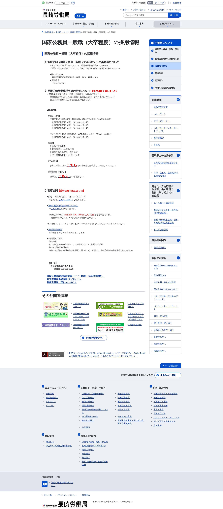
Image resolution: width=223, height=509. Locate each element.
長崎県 (157, 145)
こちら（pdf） (65, 200)
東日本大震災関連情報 (165, 88)
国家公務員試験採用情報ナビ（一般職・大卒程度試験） (75, 276)
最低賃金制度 (88, 417)
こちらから (56, 209)
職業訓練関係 (88, 402)
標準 (150, 3)
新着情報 (50, 390)
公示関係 (86, 424)
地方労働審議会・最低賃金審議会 (95, 457)
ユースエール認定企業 (164, 204)
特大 (162, 3)
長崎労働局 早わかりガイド (62, 282)
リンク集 (48, 490)
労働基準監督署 (161, 107)
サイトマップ (175, 10)
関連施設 (159, 73)
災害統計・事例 (161, 398)
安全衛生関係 (124, 390)
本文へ (125, 10)
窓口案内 (50, 431)
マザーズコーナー (162, 121)
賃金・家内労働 (161, 402)
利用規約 (86, 490)
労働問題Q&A (160, 277)
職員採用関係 (161, 66)
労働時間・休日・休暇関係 (165, 390)
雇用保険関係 (88, 398)
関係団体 (161, 80)
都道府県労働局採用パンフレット (64, 279)
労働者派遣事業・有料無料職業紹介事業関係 (130, 418)
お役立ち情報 (166, 259)
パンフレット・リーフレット (166, 309)
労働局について (164, 42)
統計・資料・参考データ (164, 418)
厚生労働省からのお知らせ (166, 291)
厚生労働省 (177, 3)
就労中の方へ (160, 345)
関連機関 (166, 99)
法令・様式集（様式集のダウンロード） (166, 299)
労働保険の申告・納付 (164, 332)
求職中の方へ (160, 352)
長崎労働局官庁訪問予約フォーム (63, 206)
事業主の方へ (160, 339)
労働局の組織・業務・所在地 (167, 50)
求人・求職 (159, 406)
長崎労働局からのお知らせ (167, 59)
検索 (176, 15)
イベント (50, 402)
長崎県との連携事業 (166, 155)
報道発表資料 (52, 394)
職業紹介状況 (160, 410)
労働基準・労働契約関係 (93, 390)
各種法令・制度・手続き (94, 386)
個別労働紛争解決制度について (95, 407)
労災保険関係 (88, 394)
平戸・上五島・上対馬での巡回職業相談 (166, 174)
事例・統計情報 (162, 386)
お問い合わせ (139, 10)
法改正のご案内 (125, 413)
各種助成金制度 (125, 402)
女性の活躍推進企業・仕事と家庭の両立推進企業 (166, 222)
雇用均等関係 (124, 398)
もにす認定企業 (161, 231)
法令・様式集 (124, 406)
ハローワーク (160, 114)
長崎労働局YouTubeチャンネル (165, 268)
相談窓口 (50, 436)
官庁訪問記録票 (55, 229)
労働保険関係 (124, 394)
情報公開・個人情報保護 (165, 284)
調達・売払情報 (161, 318)
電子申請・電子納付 (163, 325)
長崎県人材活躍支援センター (166, 164)
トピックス (51, 398)
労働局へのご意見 (168, 374)
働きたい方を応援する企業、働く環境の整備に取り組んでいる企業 (166, 192)
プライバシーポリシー (67, 490)
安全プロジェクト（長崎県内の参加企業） (166, 212)
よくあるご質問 (157, 10)
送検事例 (158, 422)
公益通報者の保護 (90, 413)
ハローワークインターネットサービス (166, 129)
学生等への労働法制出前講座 (59, 440)
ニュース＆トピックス (57, 386)
